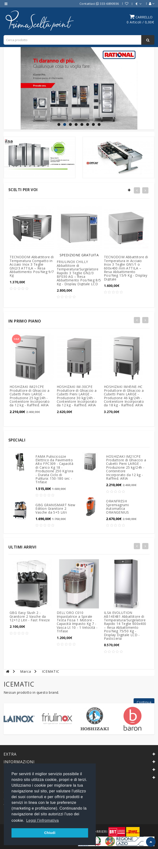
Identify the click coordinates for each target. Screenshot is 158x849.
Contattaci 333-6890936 (99, 3)
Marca (25, 671)
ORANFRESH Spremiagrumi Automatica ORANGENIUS (117, 506)
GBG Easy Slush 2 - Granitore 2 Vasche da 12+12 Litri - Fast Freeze (30, 616)
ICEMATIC (50, 671)
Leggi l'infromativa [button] (42, 820)
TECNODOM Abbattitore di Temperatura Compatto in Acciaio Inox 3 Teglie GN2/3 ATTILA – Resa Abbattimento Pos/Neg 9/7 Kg (32, 266)
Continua (144, 702)
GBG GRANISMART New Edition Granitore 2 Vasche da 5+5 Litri (55, 509)
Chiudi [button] (49, 833)
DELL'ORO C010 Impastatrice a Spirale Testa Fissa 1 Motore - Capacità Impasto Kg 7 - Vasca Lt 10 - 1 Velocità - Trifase (77, 621)
